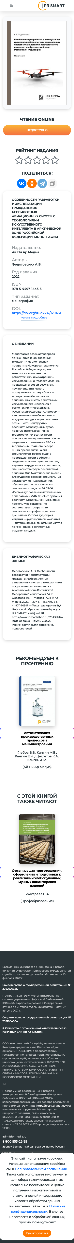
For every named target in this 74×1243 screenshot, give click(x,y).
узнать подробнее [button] (34, 317)
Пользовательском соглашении (41, 1169)
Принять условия (37, 1233)
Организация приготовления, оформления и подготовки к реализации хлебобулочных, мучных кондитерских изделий (37, 878)
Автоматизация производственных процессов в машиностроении (37, 738)
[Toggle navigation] (11, 5)
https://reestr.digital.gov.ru (53, 1105)
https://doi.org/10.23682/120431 (36, 313)
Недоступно (37, 130)
